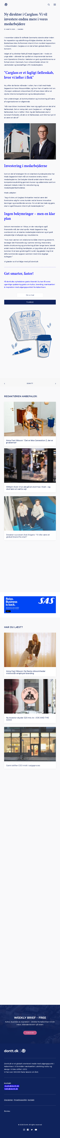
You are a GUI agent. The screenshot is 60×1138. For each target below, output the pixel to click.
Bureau (7, 1111)
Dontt (30, 383)
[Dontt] (6, 4)
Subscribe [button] (30, 1032)
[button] (54, 4)
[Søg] (48, 5)
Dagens (20, 29)
